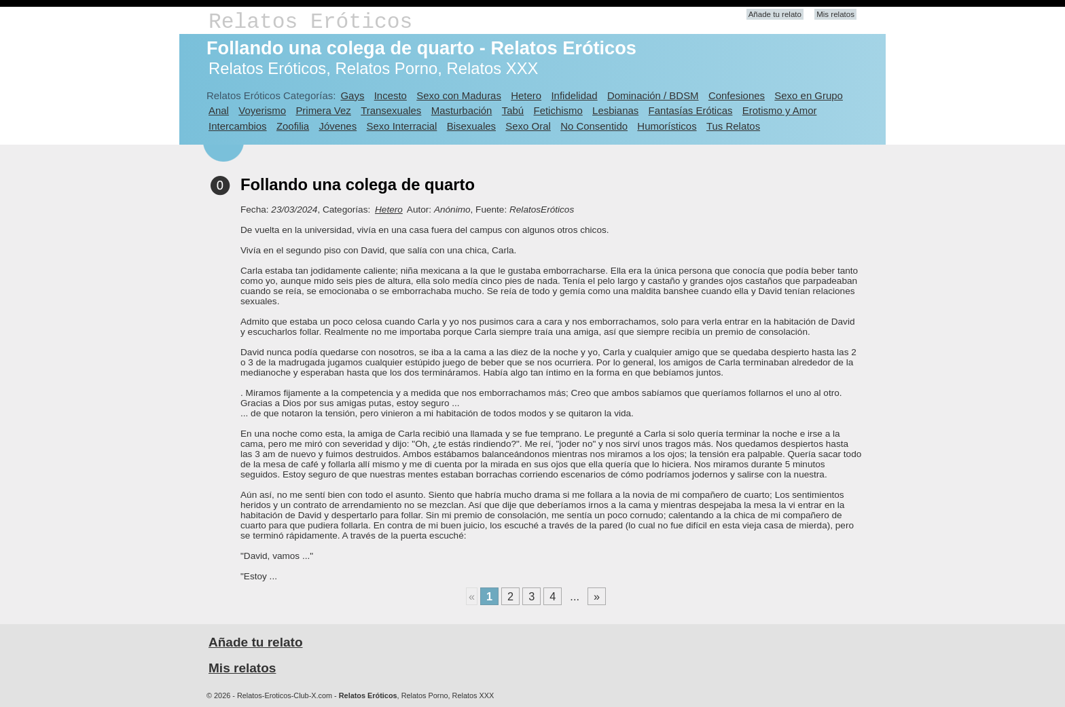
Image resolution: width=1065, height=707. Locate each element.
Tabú (513, 110)
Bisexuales (471, 126)
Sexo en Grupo (808, 95)
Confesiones (736, 95)
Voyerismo (262, 110)
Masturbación (461, 110)
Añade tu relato (774, 14)
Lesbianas (615, 110)
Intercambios (238, 126)
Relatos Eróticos (310, 22)
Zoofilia (292, 126)
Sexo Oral (528, 126)
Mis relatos (835, 14)
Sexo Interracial (401, 126)
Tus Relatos (733, 126)
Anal (219, 110)
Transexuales (391, 110)
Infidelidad (574, 95)
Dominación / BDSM (653, 95)
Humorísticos (666, 126)
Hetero (526, 95)
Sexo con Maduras (458, 95)
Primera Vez (322, 110)
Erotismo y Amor (779, 110)
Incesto (390, 95)
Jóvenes (338, 126)
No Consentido (594, 126)
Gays (352, 95)
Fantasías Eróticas (691, 110)
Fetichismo (558, 110)
